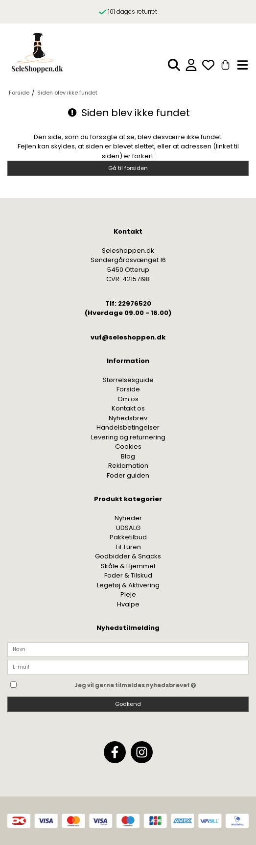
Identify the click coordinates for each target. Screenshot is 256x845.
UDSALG (128, 527)
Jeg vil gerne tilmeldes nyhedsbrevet (159, 683)
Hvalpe (128, 604)
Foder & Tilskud (128, 575)
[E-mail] (128, 667)
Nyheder (128, 518)
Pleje (128, 594)
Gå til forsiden (128, 168)
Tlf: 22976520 (128, 303)
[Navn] (128, 648)
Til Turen (128, 547)
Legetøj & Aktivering (128, 585)
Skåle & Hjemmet (128, 566)
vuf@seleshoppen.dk (128, 337)
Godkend (128, 704)
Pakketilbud (128, 537)
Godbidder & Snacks (128, 556)
